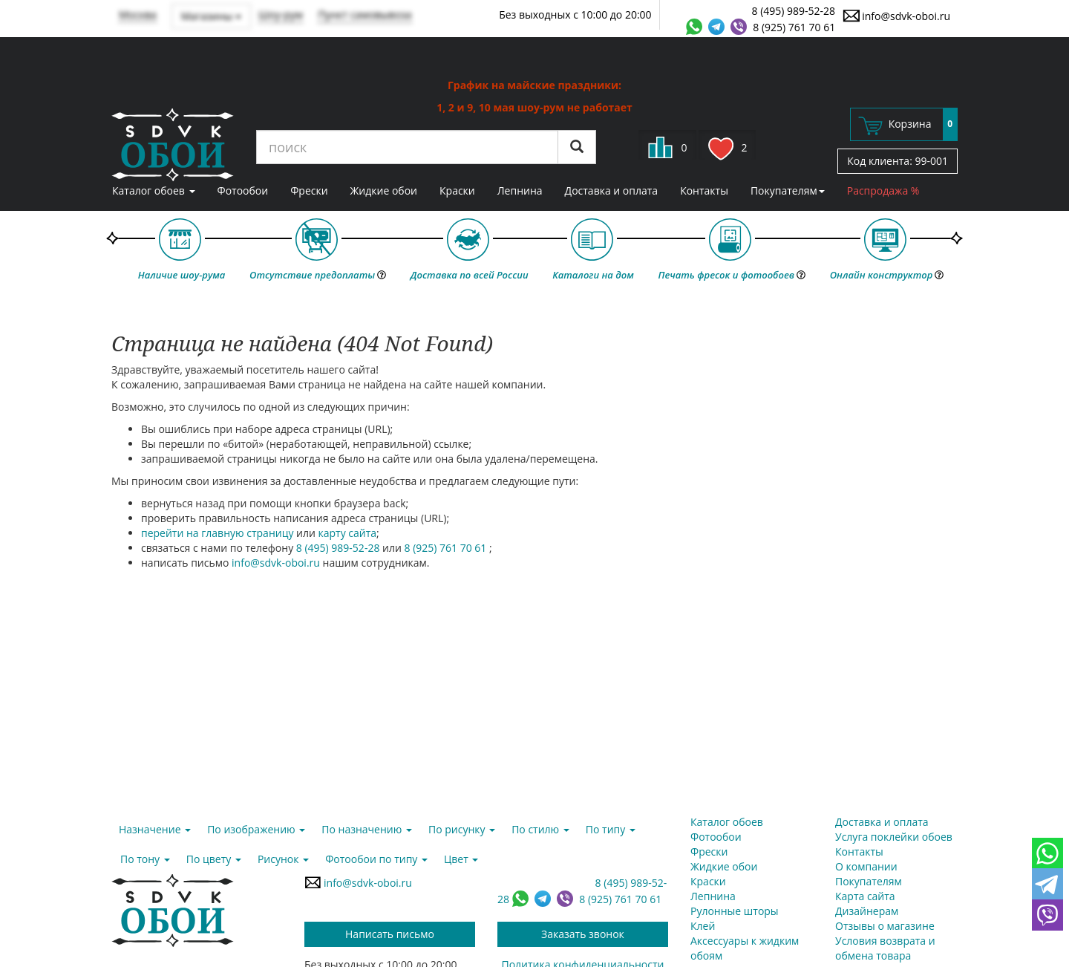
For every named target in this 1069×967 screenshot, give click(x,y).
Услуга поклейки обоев (893, 837)
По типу (610, 829)
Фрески (308, 190)
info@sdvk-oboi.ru (896, 15)
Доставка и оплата (611, 190)
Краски (457, 190)
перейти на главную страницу (217, 533)
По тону (145, 859)
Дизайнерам (866, 911)
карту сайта (347, 533)
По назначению (366, 829)
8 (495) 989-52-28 (794, 11)
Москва (138, 14)
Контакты (704, 190)
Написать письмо (389, 934)
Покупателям (788, 190)
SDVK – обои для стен (172, 145)
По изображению (256, 829)
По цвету (213, 859)
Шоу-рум (280, 14)
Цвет (461, 859)
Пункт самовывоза (365, 14)
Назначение (155, 829)
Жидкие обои (383, 190)
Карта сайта (865, 896)
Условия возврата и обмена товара (885, 948)
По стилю (540, 829)
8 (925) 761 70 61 (794, 27)
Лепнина (520, 190)
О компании (866, 866)
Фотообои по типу (376, 859)
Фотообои (243, 190)
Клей (702, 926)
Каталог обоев (153, 190)
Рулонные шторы (734, 911)
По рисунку (461, 829)
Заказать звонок (582, 934)
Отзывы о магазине (885, 926)
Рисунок (283, 859)
